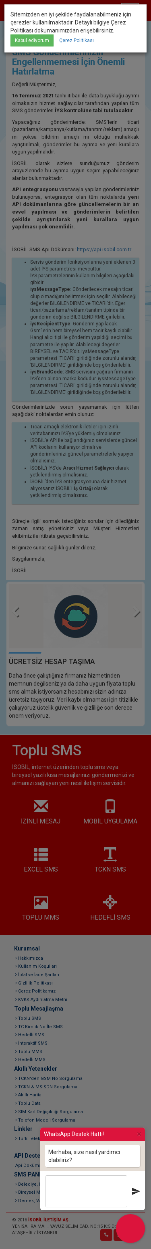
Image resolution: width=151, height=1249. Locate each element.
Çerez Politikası (76, 40)
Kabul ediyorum (32, 40)
